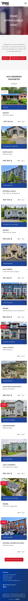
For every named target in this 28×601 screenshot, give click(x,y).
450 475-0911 (8, 577)
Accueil (5, 58)
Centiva (17, 599)
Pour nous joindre (18, 58)
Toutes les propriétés (14, 559)
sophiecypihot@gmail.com (14, 580)
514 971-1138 (8, 579)
